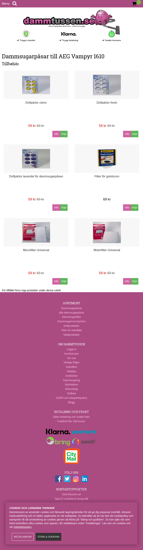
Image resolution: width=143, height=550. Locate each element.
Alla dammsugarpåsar (71, 312)
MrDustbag (71, 388)
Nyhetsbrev (71, 384)
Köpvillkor (71, 366)
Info (56, 133)
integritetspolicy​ (22, 526)
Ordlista (71, 393)
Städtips (71, 371)
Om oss (71, 358)
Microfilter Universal (36, 250)
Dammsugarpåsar (71, 308)
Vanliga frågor (71, 362)
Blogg (71, 402)
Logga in (71, 349)
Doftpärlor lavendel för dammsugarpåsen (36, 176)
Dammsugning (71, 380)
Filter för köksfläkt (71, 330)
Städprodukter (71, 334)
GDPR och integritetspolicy (71, 397)
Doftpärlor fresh (107, 102)
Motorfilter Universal (107, 250)
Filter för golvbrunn (106, 176)
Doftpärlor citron (36, 102)
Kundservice (71, 353)
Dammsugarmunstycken (72, 321)
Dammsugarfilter (71, 316)
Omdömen (71, 375)
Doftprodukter (72, 325)
